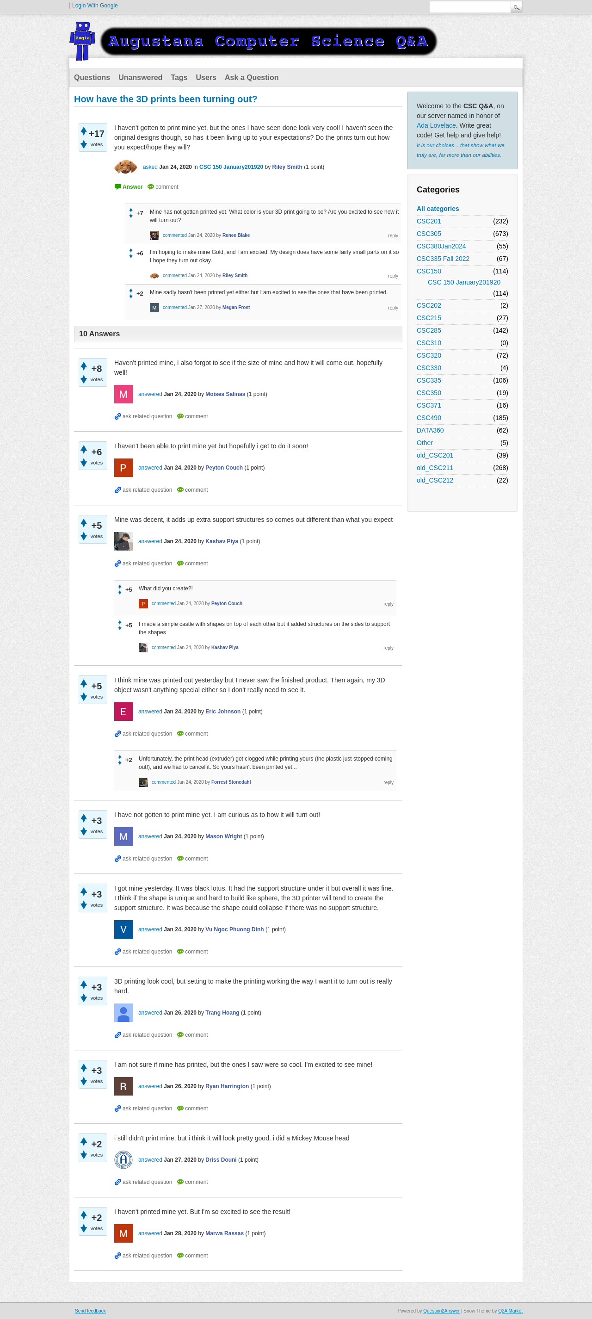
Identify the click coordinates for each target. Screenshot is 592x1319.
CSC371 (429, 405)
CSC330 (429, 368)
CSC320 (429, 355)
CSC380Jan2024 (441, 246)
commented (175, 235)
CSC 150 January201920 (464, 282)
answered (150, 394)
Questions (92, 77)
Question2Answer (441, 1310)
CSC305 (429, 233)
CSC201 (429, 221)
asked (150, 167)
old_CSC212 (435, 480)
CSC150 (429, 271)
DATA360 (430, 430)
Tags (179, 77)
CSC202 (429, 305)
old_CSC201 (435, 455)
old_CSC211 (435, 467)
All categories (438, 208)
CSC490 (429, 417)
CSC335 (429, 380)
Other (425, 442)
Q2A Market (510, 1310)
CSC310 (429, 343)
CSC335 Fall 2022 (443, 258)
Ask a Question (251, 77)
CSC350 (429, 392)
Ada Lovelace (436, 125)
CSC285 (429, 330)
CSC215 (429, 318)
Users (206, 77)
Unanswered (140, 77)
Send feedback (90, 1310)
